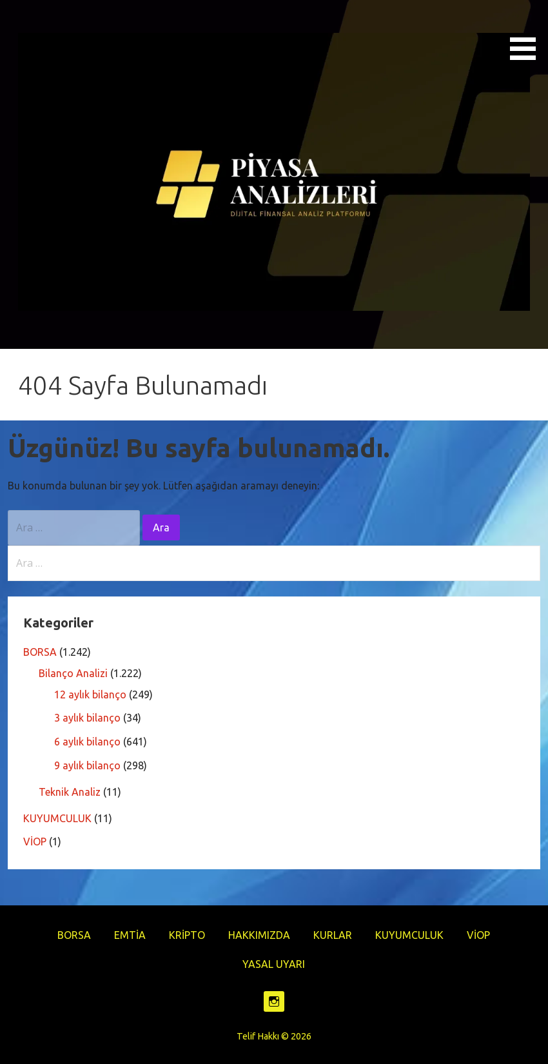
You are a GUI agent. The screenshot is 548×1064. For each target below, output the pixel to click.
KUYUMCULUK (57, 818)
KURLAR (332, 935)
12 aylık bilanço (90, 694)
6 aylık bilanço (87, 741)
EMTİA (130, 935)
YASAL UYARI (273, 964)
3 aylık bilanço (87, 718)
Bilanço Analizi (73, 673)
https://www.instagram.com (274, 1001)
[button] (527, 32)
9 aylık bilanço (87, 765)
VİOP (34, 841)
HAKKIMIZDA (259, 935)
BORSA (40, 652)
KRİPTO (187, 935)
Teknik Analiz (70, 792)
